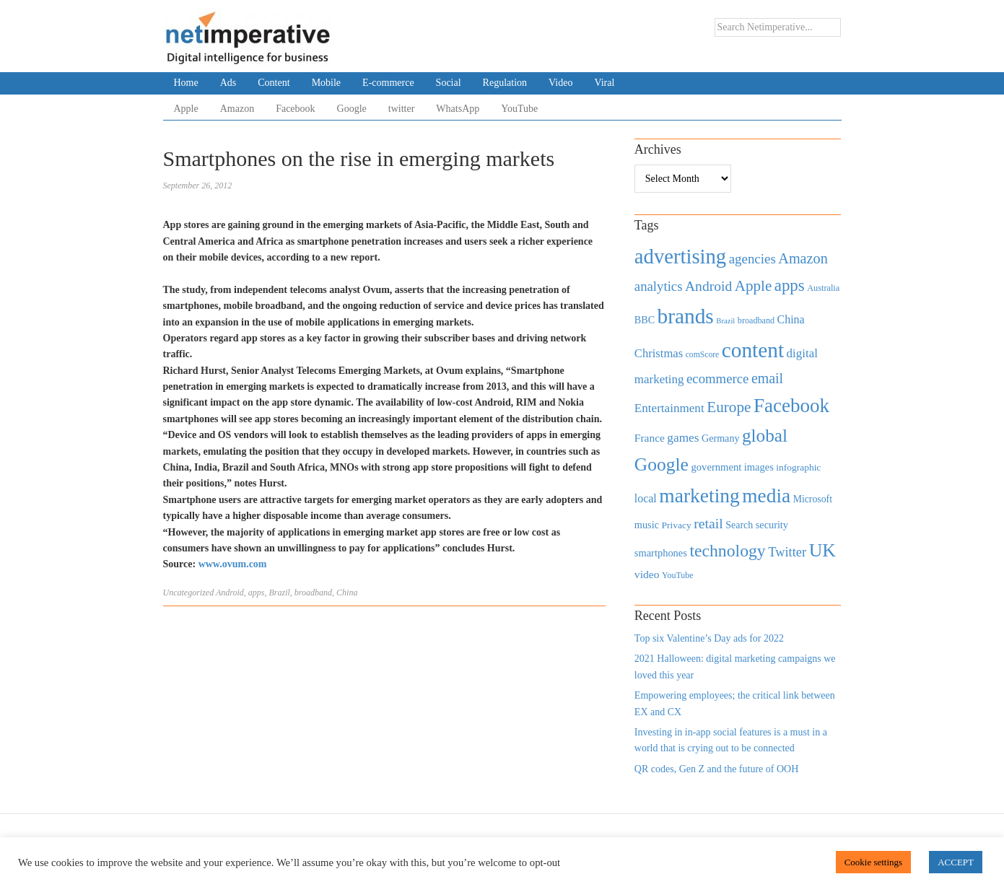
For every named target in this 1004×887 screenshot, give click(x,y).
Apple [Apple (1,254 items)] (753, 285)
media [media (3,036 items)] (766, 496)
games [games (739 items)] (683, 438)
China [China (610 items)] (791, 319)
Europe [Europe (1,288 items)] (729, 407)
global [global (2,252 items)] (764, 435)
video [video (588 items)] (647, 574)
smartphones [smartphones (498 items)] (660, 553)
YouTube (519, 108)
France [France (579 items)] (649, 438)
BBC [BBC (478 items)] (644, 319)
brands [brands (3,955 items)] (686, 316)
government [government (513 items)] (716, 467)
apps (256, 592)
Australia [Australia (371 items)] (823, 288)
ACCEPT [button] (956, 862)
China (346, 592)
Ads (228, 82)
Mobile (326, 82)
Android (230, 592)
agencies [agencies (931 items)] (752, 258)
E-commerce (388, 82)
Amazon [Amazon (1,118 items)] (803, 258)
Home (186, 82)
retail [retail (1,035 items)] (708, 523)
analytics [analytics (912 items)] (658, 286)
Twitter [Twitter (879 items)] (787, 552)
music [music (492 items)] (646, 524)
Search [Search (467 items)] (739, 525)
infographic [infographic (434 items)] (798, 467)
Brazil (279, 592)
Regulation (505, 82)
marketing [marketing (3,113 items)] (699, 495)
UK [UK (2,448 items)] (822, 550)
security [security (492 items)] (772, 524)
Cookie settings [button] (873, 862)
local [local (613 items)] (645, 498)
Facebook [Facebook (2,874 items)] (791, 405)
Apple (186, 108)
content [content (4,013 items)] (753, 350)
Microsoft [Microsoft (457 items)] (812, 499)
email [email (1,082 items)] (767, 378)
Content (273, 82)
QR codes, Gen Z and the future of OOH (716, 769)
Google (352, 108)
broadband (313, 592)
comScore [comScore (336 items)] (703, 354)
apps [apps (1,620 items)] (789, 285)
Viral (604, 82)
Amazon (237, 108)
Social (448, 82)
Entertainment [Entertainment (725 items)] (669, 408)
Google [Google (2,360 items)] (661, 464)
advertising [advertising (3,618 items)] (680, 256)
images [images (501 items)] (759, 467)
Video (560, 82)
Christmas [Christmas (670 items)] (658, 353)
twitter (401, 108)
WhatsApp (457, 108)
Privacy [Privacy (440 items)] (676, 525)
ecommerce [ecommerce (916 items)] (717, 378)
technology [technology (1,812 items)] (727, 550)
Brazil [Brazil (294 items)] (725, 321)
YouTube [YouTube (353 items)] (678, 575)
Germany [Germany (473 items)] (721, 438)
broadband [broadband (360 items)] (756, 320)
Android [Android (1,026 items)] (708, 286)
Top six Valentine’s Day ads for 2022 (709, 638)
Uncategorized (188, 592)
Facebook (295, 108)
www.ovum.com (232, 564)
